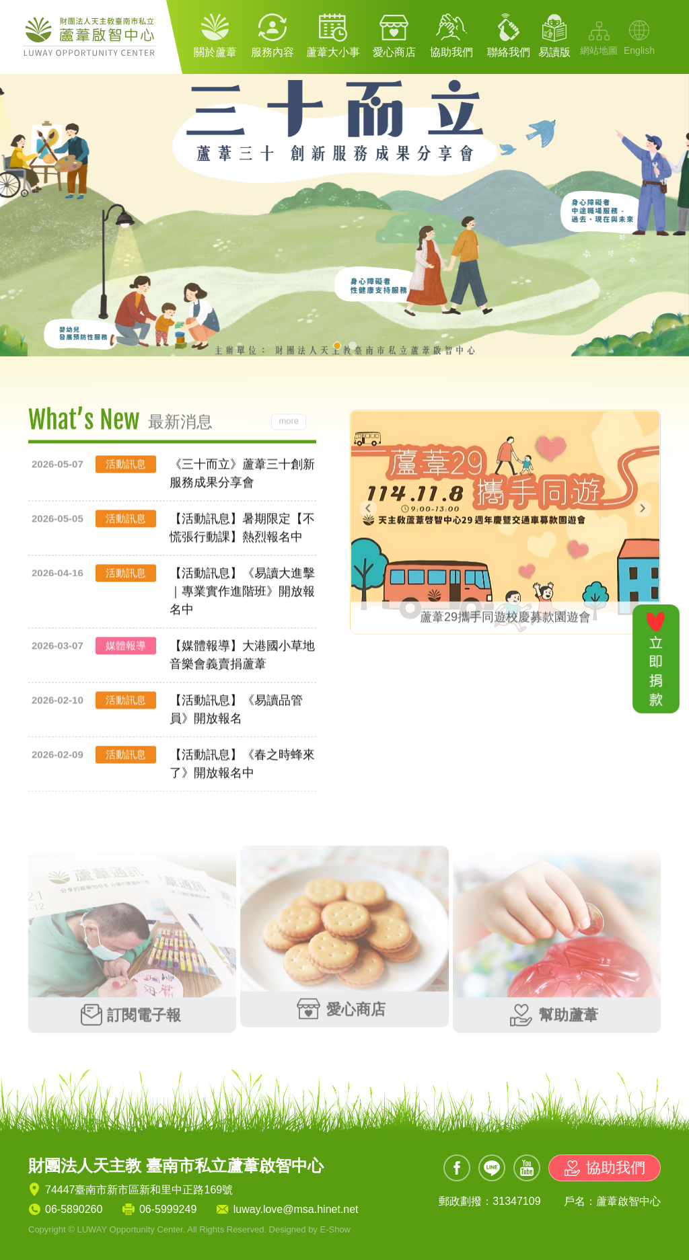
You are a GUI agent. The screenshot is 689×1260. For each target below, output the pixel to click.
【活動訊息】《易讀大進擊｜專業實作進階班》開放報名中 (242, 593)
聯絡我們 (508, 52)
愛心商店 (394, 52)
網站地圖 (599, 50)
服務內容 (272, 52)
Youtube (526, 1167)
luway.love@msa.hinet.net (296, 1209)
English (639, 50)
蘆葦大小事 (333, 52)
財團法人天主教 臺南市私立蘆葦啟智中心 (92, 37)
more (289, 423)
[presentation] (368, 507)
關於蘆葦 (215, 52)
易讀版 (554, 52)
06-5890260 (73, 1209)
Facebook (456, 1167)
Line (491, 1167)
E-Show (335, 1229)
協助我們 (451, 52)
